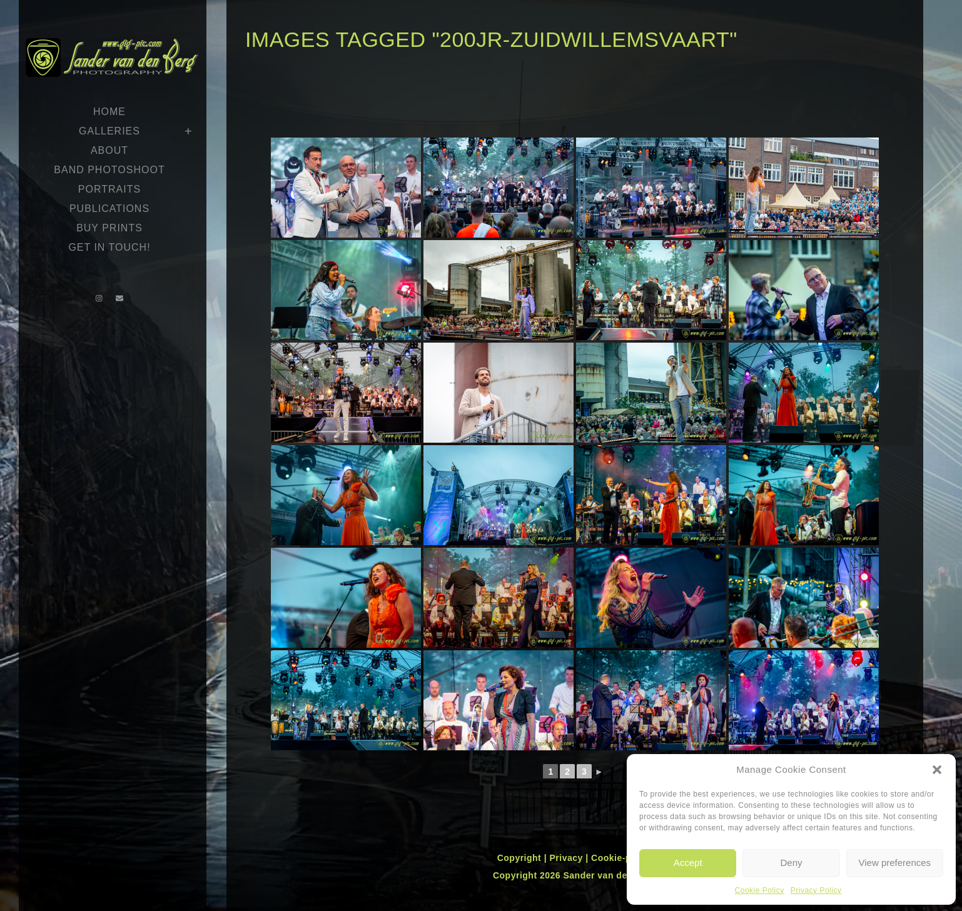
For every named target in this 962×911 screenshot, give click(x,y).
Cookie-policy (621, 858)
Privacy (567, 858)
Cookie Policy (759, 890)
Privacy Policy (816, 890)
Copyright (520, 858)
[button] (937, 769)
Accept (688, 862)
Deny (791, 862)
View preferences (895, 862)
